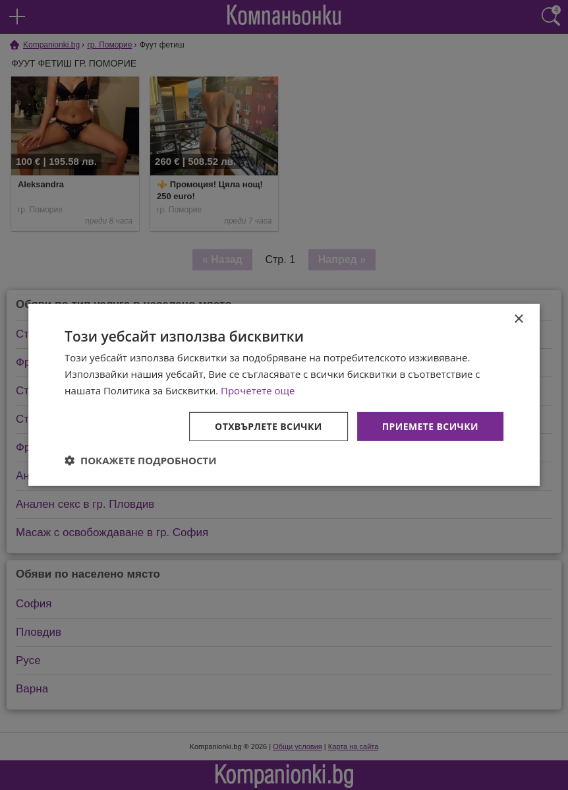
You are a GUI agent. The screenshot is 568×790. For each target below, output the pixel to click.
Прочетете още (258, 390)
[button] (141, 460)
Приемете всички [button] (430, 425)
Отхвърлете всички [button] (268, 425)
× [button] (518, 319)
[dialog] (284, 395)
